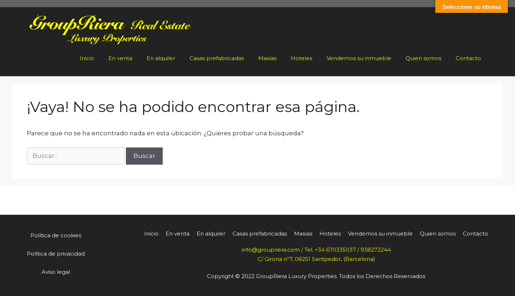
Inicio (87, 58)
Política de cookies (55, 235)
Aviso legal (55, 271)
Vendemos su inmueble (359, 58)
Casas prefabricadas (217, 58)
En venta (120, 58)
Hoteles (301, 58)
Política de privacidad (56, 253)
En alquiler (161, 58)
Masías (267, 58)
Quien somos (423, 58)
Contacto (468, 58)
